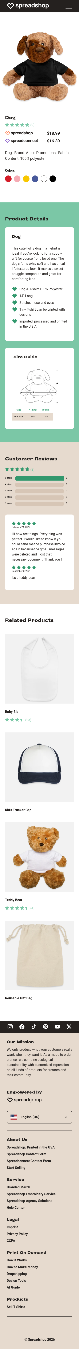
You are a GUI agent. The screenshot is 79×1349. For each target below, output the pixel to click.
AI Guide (13, 1287)
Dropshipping (17, 1274)
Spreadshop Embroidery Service (31, 1194)
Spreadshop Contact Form (26, 1154)
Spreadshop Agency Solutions (29, 1201)
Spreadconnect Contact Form (29, 1161)
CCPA (11, 1241)
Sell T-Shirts (16, 1307)
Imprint (12, 1227)
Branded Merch (18, 1187)
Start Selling (16, 1168)
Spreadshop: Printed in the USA (31, 1147)
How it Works (17, 1260)
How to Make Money (22, 1267)
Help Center (16, 1208)
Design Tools (16, 1281)
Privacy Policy (17, 1234)
